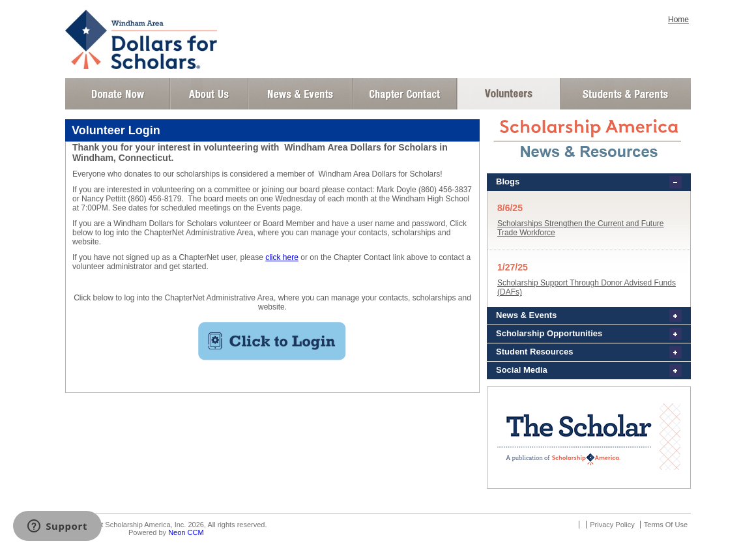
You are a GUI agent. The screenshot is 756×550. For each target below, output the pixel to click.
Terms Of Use (666, 524)
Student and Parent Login (625, 93)
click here (281, 257)
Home (678, 19)
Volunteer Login (508, 93)
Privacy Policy (612, 524)
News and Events (300, 93)
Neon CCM (185, 532)
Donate (117, 93)
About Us (209, 93)
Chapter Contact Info (405, 93)
